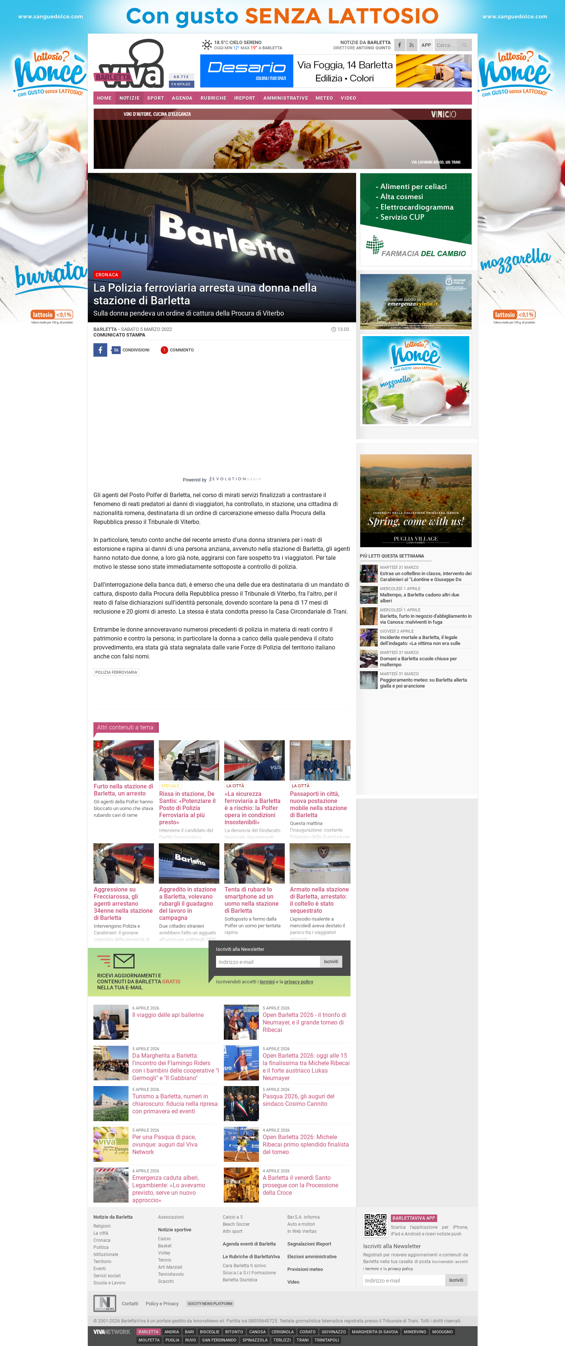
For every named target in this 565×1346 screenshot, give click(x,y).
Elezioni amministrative (312, 1256)
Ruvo (190, 1340)
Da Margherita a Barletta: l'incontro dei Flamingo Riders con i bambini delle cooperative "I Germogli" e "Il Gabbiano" (175, 1067)
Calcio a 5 (233, 1217)
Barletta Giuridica (240, 1280)
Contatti (130, 1303)
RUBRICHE (213, 98)
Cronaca (102, 1240)
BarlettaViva (129, 61)
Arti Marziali (170, 1267)
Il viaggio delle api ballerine (168, 1014)
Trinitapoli (327, 1340)
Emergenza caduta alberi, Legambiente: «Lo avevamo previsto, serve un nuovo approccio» (168, 1189)
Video (293, 1282)
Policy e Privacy (162, 1303)
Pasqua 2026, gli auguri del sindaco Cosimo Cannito (298, 1100)
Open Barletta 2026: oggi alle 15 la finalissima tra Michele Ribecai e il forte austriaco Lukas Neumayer (306, 1067)
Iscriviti (331, 961)
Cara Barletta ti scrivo (244, 1265)
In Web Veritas (302, 1231)
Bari (189, 1332)
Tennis (164, 1260)
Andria (171, 1332)
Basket (165, 1246)
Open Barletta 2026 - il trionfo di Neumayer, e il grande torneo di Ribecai (304, 1022)
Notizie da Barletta (113, 1217)
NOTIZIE (130, 98)
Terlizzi (282, 1340)
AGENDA (182, 98)
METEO (324, 98)
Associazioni (171, 1217)
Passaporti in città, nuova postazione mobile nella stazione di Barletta (318, 804)
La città (100, 1233)
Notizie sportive (174, 1229)
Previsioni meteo (305, 1269)
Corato (308, 1332)
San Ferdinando (219, 1340)
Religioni (102, 1226)
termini (267, 981)
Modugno (442, 1332)
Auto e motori (301, 1224)
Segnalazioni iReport (309, 1244)
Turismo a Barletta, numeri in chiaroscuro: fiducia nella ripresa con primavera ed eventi (175, 1104)
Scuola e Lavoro (109, 1282)
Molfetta (149, 1340)
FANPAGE (181, 84)
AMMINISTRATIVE (285, 98)
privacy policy (298, 981)
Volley (164, 1253)
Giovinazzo (334, 1332)
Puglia (172, 1340)
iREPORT (245, 98)
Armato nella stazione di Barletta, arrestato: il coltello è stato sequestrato (319, 900)
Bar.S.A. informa (303, 1217)
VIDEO (348, 98)
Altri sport (233, 1231)
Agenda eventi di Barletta (249, 1244)
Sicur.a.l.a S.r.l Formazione (249, 1272)
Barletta (148, 1332)
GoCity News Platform (210, 1304)
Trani (303, 1340)
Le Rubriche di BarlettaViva (251, 1256)
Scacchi (166, 1281)
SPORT (155, 98)
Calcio (164, 1238)
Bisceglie (209, 1332)
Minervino (415, 1332)
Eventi (99, 1268)
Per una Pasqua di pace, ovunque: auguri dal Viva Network (165, 1144)
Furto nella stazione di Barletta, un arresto (123, 790)
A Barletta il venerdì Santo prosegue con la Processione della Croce (300, 1185)
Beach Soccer (236, 1224)
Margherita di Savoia (375, 1332)
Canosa (257, 1332)
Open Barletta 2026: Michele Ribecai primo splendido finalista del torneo (306, 1144)
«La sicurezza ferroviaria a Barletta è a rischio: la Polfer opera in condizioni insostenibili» (253, 808)
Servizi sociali (107, 1275)
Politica (101, 1247)
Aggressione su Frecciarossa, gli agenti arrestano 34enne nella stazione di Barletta (123, 903)
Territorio (102, 1261)
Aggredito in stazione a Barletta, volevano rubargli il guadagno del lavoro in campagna (187, 903)
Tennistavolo (171, 1274)
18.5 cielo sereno (246, 45)
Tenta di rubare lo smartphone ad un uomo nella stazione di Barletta (252, 900)
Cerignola (283, 1332)
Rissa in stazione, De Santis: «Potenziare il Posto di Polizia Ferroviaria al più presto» (187, 808)
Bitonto (234, 1332)
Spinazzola (255, 1340)
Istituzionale (105, 1254)
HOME (104, 98)
